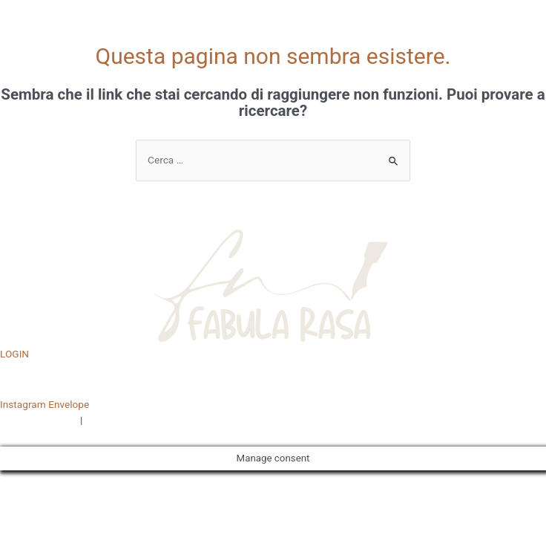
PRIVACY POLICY (39, 420)
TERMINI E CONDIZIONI (138, 420)
